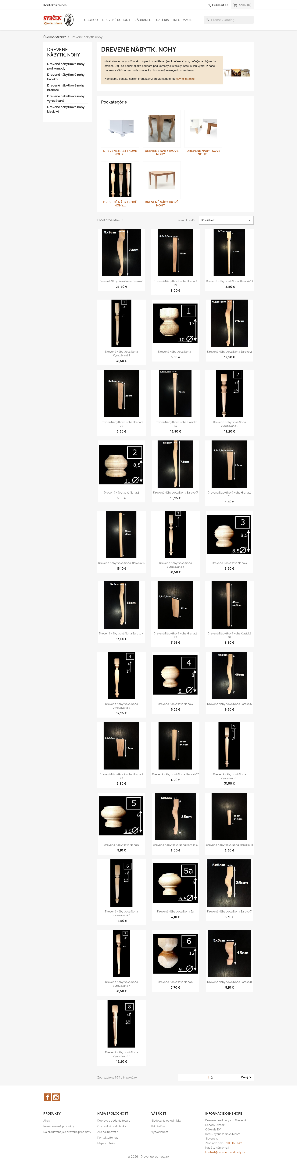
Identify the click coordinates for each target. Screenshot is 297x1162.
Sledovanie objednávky (166, 1120)
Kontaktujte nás (55, 5)
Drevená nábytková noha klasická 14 (175, 424)
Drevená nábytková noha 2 (121, 492)
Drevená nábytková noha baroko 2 (229, 351)
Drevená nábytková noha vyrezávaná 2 (229, 424)
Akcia (46, 1120)
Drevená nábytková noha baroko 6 (175, 845)
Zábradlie (143, 20)
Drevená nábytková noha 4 (175, 704)
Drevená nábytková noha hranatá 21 (229, 494)
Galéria (162, 20)
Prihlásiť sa (158, 1126)
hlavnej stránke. (185, 78)
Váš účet (158, 1113)
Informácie (182, 20)
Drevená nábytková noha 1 (175, 351)
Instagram (56, 1097)
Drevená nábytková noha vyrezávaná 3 (175, 565)
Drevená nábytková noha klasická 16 (229, 635)
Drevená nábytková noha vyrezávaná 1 (121, 353)
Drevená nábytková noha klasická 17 (175, 774)
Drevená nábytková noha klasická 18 (229, 845)
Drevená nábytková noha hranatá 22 (175, 635)
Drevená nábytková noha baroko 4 (121, 633)
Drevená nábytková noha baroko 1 (121, 281)
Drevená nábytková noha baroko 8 (229, 982)
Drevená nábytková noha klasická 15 (121, 563)
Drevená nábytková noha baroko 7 (229, 911)
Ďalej (246, 1077)
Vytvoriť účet (159, 1132)
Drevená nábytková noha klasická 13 (229, 281)
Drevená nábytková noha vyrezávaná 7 (121, 983)
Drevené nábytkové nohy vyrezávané (65, 98)
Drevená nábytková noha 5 (121, 845)
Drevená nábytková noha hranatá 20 (121, 424)
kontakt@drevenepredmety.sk (225, 1152)
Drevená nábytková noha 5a (175, 911)
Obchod (91, 20)
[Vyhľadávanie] (229, 20)
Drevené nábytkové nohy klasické (65, 109)
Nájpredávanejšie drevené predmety (67, 1132)
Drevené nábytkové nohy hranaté (65, 87)
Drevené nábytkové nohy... (120, 152)
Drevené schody (116, 20)
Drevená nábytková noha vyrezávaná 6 (121, 913)
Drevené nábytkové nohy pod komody (65, 66)
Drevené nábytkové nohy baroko (65, 77)
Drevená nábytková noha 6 (175, 982)
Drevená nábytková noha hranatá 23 (121, 776)
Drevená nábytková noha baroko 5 (229, 704)
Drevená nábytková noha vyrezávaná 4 (121, 705)
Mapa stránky (106, 1143)
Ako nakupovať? (107, 1132)
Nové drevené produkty (58, 1126)
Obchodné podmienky (111, 1126)
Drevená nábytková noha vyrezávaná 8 (121, 1054)
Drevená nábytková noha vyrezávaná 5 (229, 776)
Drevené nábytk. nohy (63, 52)
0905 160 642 (233, 1143)
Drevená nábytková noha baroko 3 (175, 492)
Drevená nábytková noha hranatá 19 (175, 283)
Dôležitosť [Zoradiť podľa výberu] (226, 220)
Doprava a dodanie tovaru (114, 1120)
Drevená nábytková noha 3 (229, 563)
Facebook (47, 1097)
